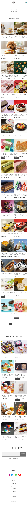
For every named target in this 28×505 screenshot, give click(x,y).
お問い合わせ (14, 480)
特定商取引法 (14, 491)
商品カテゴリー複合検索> (14, 458)
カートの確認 (14, 488)
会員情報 (14, 496)
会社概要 (14, 483)
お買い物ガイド (14, 486)
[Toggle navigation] (2, 3)
